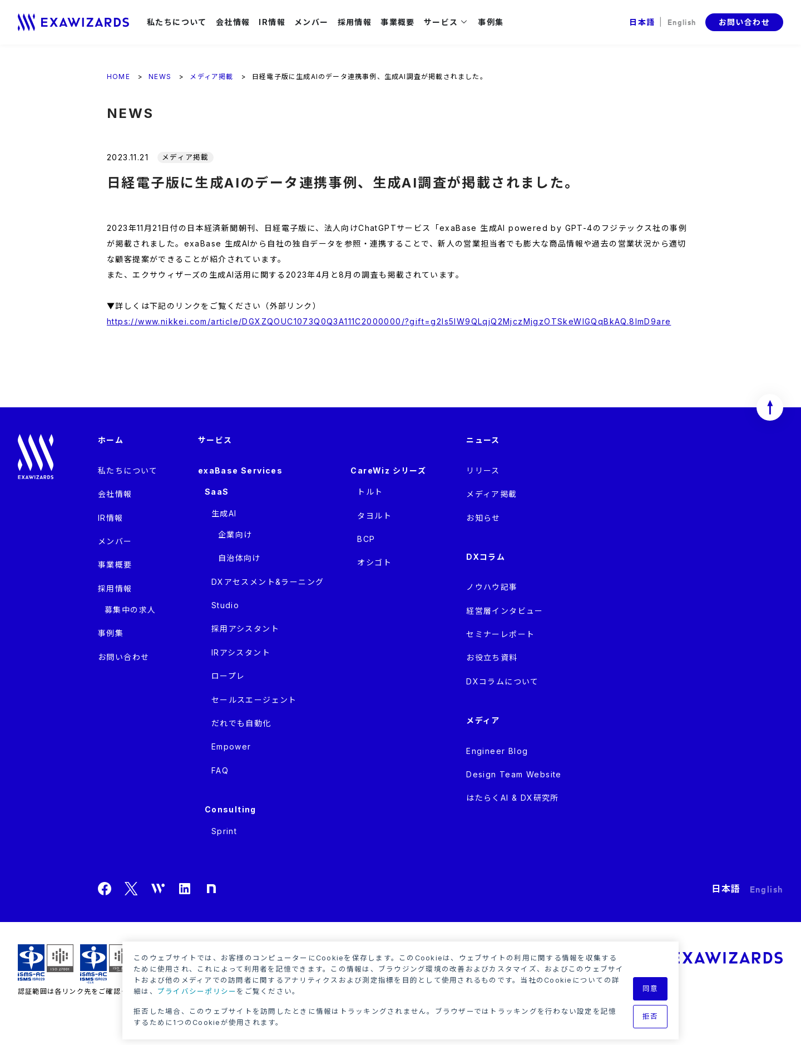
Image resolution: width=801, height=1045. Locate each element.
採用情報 (355, 22)
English (682, 21)
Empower (231, 746)
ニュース (483, 440)
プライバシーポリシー (197, 991)
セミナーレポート (500, 634)
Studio (225, 605)
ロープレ (228, 676)
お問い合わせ (744, 22)
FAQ (220, 770)
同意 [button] (650, 988)
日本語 (642, 22)
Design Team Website (514, 774)
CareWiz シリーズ (388, 470)
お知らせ (483, 517)
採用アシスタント (245, 628)
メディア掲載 (491, 494)
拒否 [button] (650, 1016)
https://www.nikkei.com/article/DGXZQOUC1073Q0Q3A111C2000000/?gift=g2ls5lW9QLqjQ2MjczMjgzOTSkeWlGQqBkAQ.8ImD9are (389, 321)
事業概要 (397, 22)
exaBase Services (240, 470)
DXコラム (485, 556)
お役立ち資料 (491, 657)
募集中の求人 (130, 609)
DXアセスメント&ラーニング (267, 581)
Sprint (224, 831)
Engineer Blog (497, 751)
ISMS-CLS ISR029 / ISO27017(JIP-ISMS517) (108, 964)
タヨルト (374, 515)
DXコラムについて (502, 681)
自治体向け (239, 558)
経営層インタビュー (504, 610)
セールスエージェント (254, 699)
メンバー (311, 22)
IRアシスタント (240, 652)
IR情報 (272, 22)
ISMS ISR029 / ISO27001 (45, 964)
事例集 (490, 22)
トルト (370, 491)
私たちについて (177, 22)
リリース (483, 470)
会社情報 (233, 22)
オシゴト (374, 562)
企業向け (235, 534)
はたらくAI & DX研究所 (512, 797)
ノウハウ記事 (491, 586)
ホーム (110, 440)
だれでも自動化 (241, 723)
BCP (366, 539)
